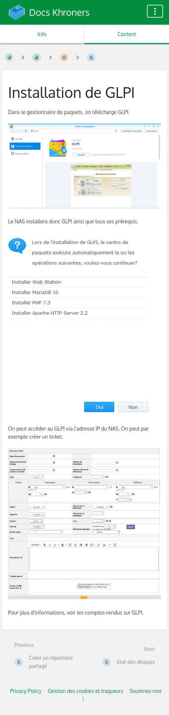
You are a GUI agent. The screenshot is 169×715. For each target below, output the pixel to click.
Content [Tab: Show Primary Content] (127, 34)
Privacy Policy (25, 691)
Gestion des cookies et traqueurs (85, 691)
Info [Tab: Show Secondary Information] (42, 34)
